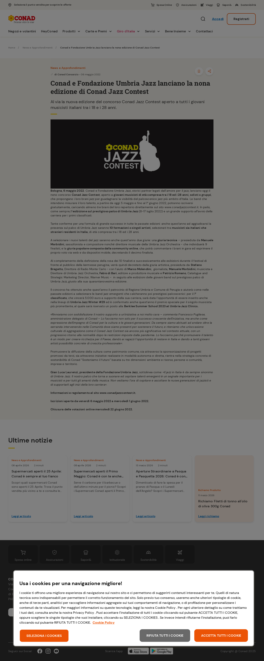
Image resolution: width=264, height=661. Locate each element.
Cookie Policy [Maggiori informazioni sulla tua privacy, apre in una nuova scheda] (104, 622)
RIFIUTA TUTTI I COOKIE (165, 635)
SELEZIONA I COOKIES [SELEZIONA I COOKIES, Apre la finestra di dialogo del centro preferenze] (44, 636)
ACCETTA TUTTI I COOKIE (221, 635)
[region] (133, 608)
